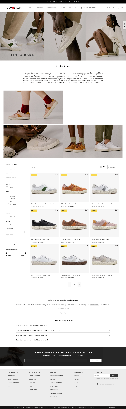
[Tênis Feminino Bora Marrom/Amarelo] (74, 190)
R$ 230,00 (23, 255)
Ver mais (63, 313)
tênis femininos (94, 305)
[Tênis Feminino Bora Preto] (44, 226)
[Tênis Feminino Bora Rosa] (104, 226)
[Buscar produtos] (102, 7)
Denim (11, 187)
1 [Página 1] (74, 284)
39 (7, 235)
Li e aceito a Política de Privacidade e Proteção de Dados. (107, 378)
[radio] (100, 167)
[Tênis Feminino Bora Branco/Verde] (44, 190)
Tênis (10, 180)
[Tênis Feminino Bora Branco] (44, 261)
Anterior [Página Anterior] (69, 284)
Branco (12, 196)
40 (11, 235)
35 (15, 232)
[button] (81, 8)
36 (19, 232)
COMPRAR (76, 1)
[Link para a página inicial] (8, 164)
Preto (12, 201)
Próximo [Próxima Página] (79, 284)
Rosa (11, 207)
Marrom (12, 198)
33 (7, 232)
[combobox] (93, 8)
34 (11, 232)
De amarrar (13, 244)
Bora (10, 224)
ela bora (14, 164)
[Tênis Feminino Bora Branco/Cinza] (104, 190)
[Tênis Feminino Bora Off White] (104, 261)
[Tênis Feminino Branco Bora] (74, 261)
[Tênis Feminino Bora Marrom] (74, 226)
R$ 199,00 (8, 255)
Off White (13, 204)
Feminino (12, 170)
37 (23, 232)
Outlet (11, 172)
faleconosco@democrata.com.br (85, 407)
